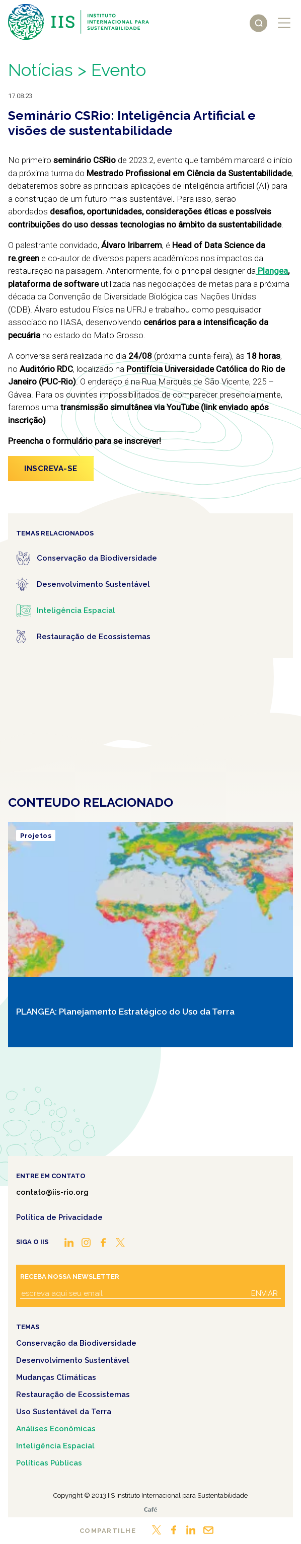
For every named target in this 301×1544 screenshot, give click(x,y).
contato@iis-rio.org (52, 1192)
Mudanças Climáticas (56, 1377)
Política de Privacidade (59, 1217)
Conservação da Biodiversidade (76, 1343)
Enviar (264, 1293)
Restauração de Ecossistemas (73, 1394)
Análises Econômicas (56, 1428)
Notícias (40, 69)
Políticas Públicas (49, 1463)
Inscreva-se (51, 468)
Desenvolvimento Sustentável (72, 1360)
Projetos (35, 835)
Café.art (150, 1509)
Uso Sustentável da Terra (63, 1411)
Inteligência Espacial (55, 1445)
